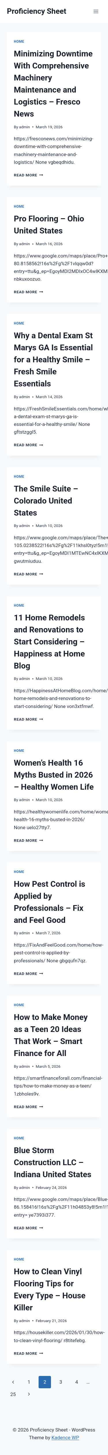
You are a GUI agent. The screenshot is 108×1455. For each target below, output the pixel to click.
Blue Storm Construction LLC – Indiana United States (52, 1162)
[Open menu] (95, 11)
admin (24, 127)
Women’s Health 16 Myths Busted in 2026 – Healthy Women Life (54, 775)
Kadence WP (65, 1437)
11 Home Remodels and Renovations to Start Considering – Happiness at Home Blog (49, 642)
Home (19, 42)
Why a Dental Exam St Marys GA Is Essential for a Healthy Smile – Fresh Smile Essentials (53, 359)
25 (13, 1394)
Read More (28, 175)
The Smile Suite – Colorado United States (46, 501)
